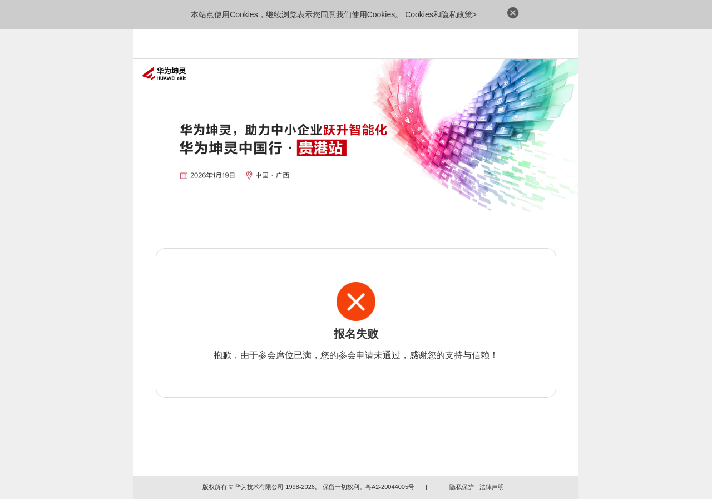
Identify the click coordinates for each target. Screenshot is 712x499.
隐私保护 (461, 486)
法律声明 (491, 486)
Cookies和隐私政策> (441, 14)
